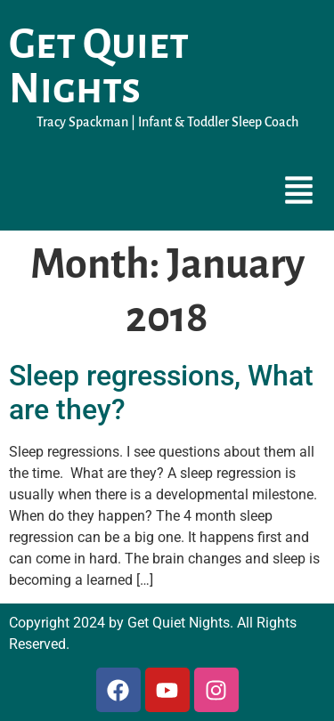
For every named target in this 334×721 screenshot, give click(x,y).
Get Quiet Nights (99, 66)
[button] (299, 192)
